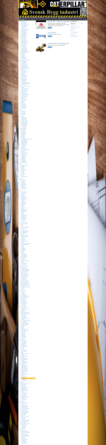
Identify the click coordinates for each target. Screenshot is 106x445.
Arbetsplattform (24, 191)
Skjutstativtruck (24, 211)
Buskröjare (23, 134)
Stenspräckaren (24, 257)
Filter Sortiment (24, 273)
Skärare (22, 251)
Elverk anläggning (24, 43)
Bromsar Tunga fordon (25, 270)
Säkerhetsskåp (24, 76)
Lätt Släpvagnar (24, 361)
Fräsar (22, 229)
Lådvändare (23, 238)
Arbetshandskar (24, 62)
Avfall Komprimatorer (25, 88)
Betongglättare (24, 34)
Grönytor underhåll (22, 128)
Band (22, 224)
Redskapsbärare (24, 50)
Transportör (23, 259)
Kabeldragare (23, 44)
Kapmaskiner (23, 299)
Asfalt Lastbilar (24, 342)
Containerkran (23, 169)
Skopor (22, 252)
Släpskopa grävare (24, 123)
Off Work (21, 19)
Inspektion (23, 319)
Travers (22, 175)
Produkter (34, 17)
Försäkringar (23, 315)
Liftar (20, 190)
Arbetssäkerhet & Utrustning (24, 60)
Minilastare (23, 185)
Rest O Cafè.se (73, 28)
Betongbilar (23, 344)
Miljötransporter (24, 367)
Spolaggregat (23, 304)
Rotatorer (23, 246)
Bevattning (23, 132)
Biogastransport (24, 346)
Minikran (22, 172)
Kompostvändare (24, 96)
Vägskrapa (23, 55)
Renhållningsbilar (24, 302)
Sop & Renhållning (24, 374)
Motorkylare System (24, 283)
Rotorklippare (23, 157)
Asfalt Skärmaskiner (25, 24)
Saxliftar (22, 208)
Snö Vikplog (23, 414)
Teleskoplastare (24, 187)
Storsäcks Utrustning (25, 396)
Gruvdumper (23, 112)
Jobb (74, 17)
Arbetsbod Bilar (24, 340)
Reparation (23, 328)
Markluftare (23, 150)
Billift (22, 194)
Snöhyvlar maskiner (24, 416)
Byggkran (23, 168)
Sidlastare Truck (24, 209)
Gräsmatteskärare (24, 141)
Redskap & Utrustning (23, 222)
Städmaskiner (23, 424)
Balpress (22, 292)
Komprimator (23, 300)
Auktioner (23, 310)
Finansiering (23, 314)
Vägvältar (23, 56)
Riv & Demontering (22, 290)
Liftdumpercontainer (24, 362)
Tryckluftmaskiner (24, 439)
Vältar (22, 262)
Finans (70, 17)
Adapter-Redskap (24, 223)
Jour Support (23, 321)
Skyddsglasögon (24, 78)
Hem (20, 17)
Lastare (20, 178)
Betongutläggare (24, 36)
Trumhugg (23, 108)
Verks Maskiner (22, 429)
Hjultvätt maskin (24, 93)
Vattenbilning (23, 336)
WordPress (76, 36)
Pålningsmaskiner (24, 49)
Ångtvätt (22, 87)
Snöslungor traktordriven (25, 420)
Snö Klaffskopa (24, 413)
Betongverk (23, 37)
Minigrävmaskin (24, 122)
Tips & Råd (23, 332)
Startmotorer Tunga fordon (26, 286)
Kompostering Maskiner (25, 94)
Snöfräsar (23, 415)
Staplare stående (24, 217)
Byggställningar (24, 389)
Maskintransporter (24, 366)
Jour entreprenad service (25, 320)
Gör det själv (23, 317)
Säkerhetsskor (24, 77)
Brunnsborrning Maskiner (25, 432)
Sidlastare (23, 186)
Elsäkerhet (23, 69)
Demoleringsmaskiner (25, 296)
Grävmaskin (21, 116)
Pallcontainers (23, 394)
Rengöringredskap (24, 244)
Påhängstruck (23, 203)
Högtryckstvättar (24, 405)
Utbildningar (23, 333)
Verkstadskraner (24, 176)
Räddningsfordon (24, 368)
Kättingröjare (23, 148)
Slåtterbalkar (23, 161)
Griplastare (23, 180)
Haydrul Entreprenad (25, 318)
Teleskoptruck (23, 219)
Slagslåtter (23, 158)
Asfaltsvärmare (24, 27)
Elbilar (22, 352)
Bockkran (23, 166)
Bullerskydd (23, 40)
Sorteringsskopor (24, 256)
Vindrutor (23, 288)
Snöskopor (23, 417)
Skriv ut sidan (73, 33)
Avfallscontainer (24, 91)
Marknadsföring (62, 17)
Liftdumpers (23, 364)
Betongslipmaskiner (24, 431)
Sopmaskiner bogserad (25, 423)
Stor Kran (23, 174)
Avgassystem (23, 267)
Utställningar (23, 335)
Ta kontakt (50, 27)
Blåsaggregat (23, 133)
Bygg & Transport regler (25, 313)
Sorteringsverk (24, 106)
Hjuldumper (23, 113)
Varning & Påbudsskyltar (25, 83)
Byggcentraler (23, 42)
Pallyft (22, 205)
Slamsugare (23, 103)
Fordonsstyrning (24, 277)
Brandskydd (23, 384)
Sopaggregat (23, 253)
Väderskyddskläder (24, 82)
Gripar (22, 234)
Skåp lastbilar (23, 372)
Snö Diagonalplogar (24, 412)
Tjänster (47, 17)
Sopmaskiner (23, 422)
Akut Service (23, 307)
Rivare (22, 245)
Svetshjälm (23, 81)
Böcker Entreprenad (25, 312)
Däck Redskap (24, 228)
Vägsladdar (23, 428)
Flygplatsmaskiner (24, 355)
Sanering (23, 102)
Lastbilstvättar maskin (25, 324)
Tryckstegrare (23, 441)
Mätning (22, 327)
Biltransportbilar (24, 345)
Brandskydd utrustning (25, 68)
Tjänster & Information (23, 306)
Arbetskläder (23, 63)
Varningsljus (23, 397)
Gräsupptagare (24, 142)
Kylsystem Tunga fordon (25, 281)
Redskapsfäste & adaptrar (26, 243)
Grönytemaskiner (24, 143)
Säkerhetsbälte (24, 75)
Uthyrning (23, 334)
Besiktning (23, 311)
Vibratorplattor (23, 58)
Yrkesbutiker (23, 337)
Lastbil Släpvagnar (24, 359)
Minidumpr (23, 114)
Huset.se (72, 30)
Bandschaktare (24, 30)
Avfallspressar (23, 92)
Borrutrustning (23, 38)
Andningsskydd (24, 61)
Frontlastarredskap (24, 230)
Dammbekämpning (24, 295)
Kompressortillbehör (25, 435)
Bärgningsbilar (24, 343)
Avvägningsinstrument (25, 29)
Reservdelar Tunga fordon (26, 284)
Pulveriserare (23, 301)
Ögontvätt (23, 74)
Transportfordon (22, 339)
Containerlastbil (24, 350)
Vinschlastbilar (24, 380)
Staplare (22, 213)
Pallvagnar (23, 204)
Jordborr (22, 237)
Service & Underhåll (24, 329)
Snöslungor (23, 419)
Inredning (41, 17)
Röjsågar (23, 156)
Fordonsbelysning (24, 275)
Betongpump (23, 35)
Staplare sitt (23, 216)
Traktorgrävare (24, 126)
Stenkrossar (23, 438)
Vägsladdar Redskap (25, 260)
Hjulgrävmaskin (24, 119)
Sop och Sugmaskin (25, 421)
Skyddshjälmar (24, 80)
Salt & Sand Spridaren (25, 408)
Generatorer (23, 278)
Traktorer (23, 378)
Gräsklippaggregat (24, 231)
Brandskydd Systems (25, 67)
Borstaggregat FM (24, 402)
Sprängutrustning (24, 285)
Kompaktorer (23, 45)
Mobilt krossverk (24, 99)
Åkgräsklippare (24, 129)
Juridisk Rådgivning (24, 322)
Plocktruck (23, 206)
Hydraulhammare (24, 235)
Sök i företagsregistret (74, 32)
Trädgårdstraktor (24, 162)
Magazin (79, 17)
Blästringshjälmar (24, 66)
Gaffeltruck (23, 196)
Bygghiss (23, 167)
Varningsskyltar (24, 398)
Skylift (22, 212)
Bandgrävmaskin (24, 117)
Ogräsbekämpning (24, 153)
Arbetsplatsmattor (24, 64)
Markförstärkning (24, 407)
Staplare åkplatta (24, 215)
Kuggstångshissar (24, 197)
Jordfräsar (23, 146)
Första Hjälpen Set (24, 71)
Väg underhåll (21, 401)
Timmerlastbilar (24, 376)
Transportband (24, 107)
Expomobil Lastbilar (24, 353)
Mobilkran (23, 173)
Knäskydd (23, 73)
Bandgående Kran (24, 165)
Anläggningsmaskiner (23, 21)
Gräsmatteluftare (24, 140)
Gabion (22, 391)
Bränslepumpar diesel (25, 269)
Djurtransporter (24, 351)
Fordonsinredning (24, 276)
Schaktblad (23, 250)
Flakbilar (22, 354)
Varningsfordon (24, 379)
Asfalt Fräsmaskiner (24, 23)
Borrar (22, 226)
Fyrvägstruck (23, 195)
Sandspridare (23, 249)
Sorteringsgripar (24, 255)
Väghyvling (23, 427)
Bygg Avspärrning (24, 387)
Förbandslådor (24, 70)
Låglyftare (23, 198)
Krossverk (23, 437)
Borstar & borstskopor (25, 227)
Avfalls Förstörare (24, 89)
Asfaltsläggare (23, 26)
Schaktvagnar (23, 52)
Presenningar (23, 395)
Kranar (20, 163)
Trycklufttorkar (23, 440)
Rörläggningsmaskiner (25, 51)
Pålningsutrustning (24, 241)
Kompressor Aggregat (25, 434)
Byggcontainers (24, 388)
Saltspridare (23, 248)
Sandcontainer (24, 409)
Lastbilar (22, 360)
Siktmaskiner (23, 303)
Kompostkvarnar (24, 95)
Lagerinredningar (24, 393)
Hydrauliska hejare (24, 236)
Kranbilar (23, 357)
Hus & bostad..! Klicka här (75, 26)
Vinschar (22, 289)
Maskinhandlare (24, 325)
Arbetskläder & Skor (25, 383)
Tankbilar (23, 375)
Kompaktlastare (24, 184)
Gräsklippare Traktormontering (26, 139)
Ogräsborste (23, 154)
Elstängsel (23, 136)
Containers (23, 294)
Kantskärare (23, 147)
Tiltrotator (23, 258)
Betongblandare (24, 33)
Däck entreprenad (24, 271)
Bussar (22, 347)
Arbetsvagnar (23, 22)
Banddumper (23, 111)
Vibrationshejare (24, 263)
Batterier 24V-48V (24, 268)
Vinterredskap (23, 264)
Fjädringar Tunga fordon (25, 274)
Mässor (22, 326)
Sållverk (22, 101)
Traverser (23, 220)
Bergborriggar (23, 31)
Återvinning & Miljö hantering (24, 86)
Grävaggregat (23, 118)
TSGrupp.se (73, 25)
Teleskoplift (23, 218)
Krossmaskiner (24, 48)
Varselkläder (23, 84)
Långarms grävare (24, 121)
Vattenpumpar (23, 57)
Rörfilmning (23, 100)
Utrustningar (21, 382)
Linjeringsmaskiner (24, 406)
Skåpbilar (23, 373)
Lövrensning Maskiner (25, 149)
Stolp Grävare (23, 426)
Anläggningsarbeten (25, 308)
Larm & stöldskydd (24, 282)
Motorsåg (23, 151)
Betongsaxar (23, 293)
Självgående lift (24, 210)
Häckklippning (23, 144)
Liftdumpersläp (24, 365)
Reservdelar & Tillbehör (23, 265)
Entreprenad (26, 17)
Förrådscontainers (24, 390)
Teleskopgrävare (24, 125)
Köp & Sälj (54, 17)
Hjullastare (23, 183)
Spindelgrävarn (24, 124)
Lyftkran (22, 201)
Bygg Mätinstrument (25, 41)
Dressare (23, 135)
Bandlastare (23, 179)
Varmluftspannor (24, 442)
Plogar (22, 242)
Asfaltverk (23, 28)
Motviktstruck (23, 202)
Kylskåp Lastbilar (24, 358)
